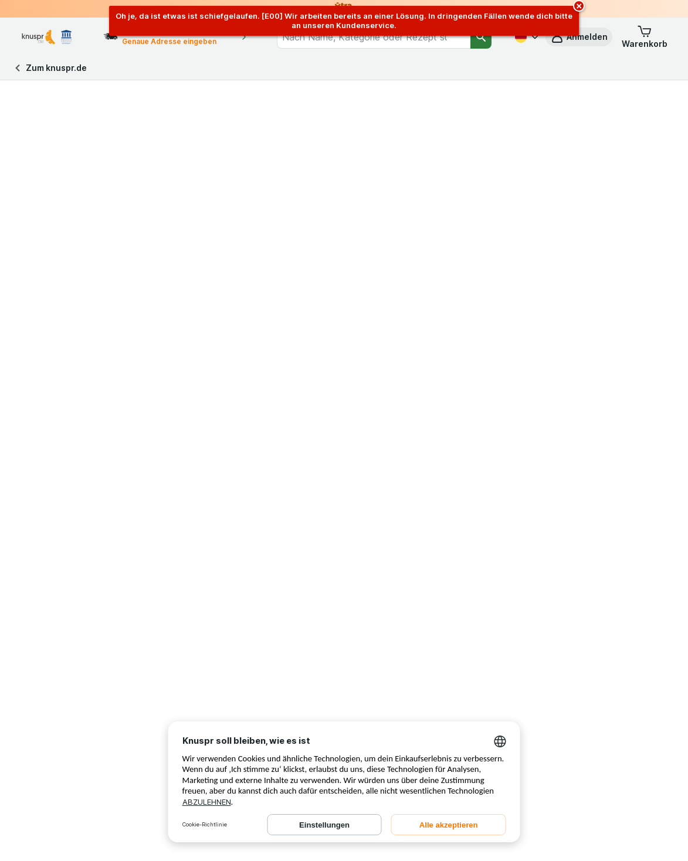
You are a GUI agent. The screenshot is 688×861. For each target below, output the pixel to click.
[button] (644, 37)
